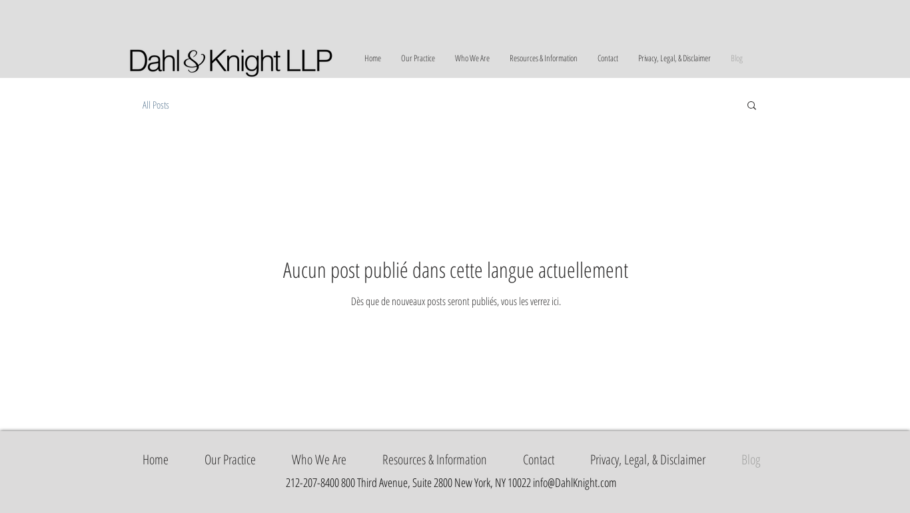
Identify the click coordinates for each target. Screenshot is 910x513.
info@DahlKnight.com (574, 482)
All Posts (156, 104)
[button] (751, 106)
